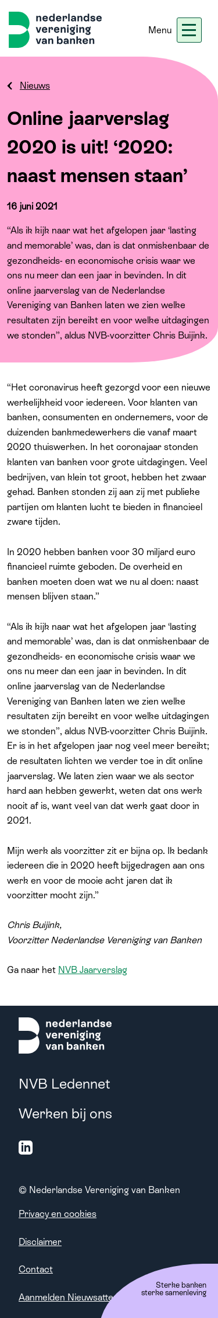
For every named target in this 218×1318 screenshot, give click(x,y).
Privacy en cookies (58, 1213)
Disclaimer (40, 1241)
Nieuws (35, 85)
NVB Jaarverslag (92, 969)
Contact (36, 1269)
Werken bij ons (65, 1113)
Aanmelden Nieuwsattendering (82, 1297)
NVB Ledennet (64, 1084)
